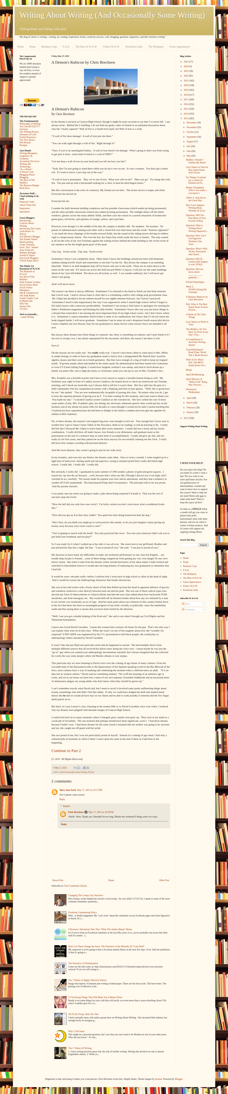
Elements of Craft (28, 134)
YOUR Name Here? (29, 260)
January (190, 412)
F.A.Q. (66, 46)
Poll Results (25, 142)
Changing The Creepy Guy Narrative (85, 895)
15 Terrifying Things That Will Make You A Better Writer (95, 997)
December (192, 122)
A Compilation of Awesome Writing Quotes (195, 342)
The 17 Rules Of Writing (80, 1048)
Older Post (164, 880)
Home (20, 46)
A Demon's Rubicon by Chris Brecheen (197, 298)
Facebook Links (134, 46)
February (191, 407)
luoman (158, 1079)
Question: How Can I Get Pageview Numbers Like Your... (196, 239)
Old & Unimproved (29, 293)
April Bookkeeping (195, 374)
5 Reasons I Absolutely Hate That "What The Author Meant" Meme (100, 929)
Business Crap (49, 46)
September (192, 137)
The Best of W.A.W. (86, 46)
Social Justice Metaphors (26, 288)
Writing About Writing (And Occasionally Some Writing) (112, 15)
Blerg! (189, 370)
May (189, 156)
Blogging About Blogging (27, 176)
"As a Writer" (26, 169)
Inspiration (25, 208)
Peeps (33, 46)
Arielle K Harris (27, 255)
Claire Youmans (27, 244)
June (189, 151)
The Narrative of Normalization (83, 963)
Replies (66, 806)
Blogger (178, 1079)
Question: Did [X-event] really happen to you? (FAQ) (197, 262)
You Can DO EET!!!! (30, 126)
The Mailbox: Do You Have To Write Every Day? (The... (197, 332)
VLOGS (24, 309)
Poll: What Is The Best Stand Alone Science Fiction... (197, 307)
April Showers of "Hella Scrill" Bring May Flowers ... (196, 382)
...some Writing (27, 317)
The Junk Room (27, 295)
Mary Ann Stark (68, 790)
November (192, 127)
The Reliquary (156, 46)
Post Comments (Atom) (75, 886)
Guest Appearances (179, 46)
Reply (62, 799)
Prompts (24, 145)
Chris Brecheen (76, 812)
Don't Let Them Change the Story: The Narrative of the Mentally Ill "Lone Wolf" (106, 946)
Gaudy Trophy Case (29, 298)
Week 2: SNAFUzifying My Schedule (196, 289)
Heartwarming (26, 242)
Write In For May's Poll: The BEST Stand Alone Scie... (196, 362)
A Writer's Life (27, 172)
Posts (186, 604)
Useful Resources (28, 137)
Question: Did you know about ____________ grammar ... (194, 273)
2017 (186, 99)
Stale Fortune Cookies (30, 282)
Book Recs (25, 188)
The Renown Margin (29, 185)
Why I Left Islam (76, 1031)
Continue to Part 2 (66, 750)
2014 (186, 113)
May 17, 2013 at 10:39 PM (100, 812)
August (190, 141)
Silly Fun (24, 303)
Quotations (25, 211)
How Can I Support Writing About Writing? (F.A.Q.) (195, 208)
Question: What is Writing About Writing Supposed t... (197, 228)
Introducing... (26, 220)
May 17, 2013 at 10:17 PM (89, 790)
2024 (186, 66)
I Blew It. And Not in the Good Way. (196, 199)
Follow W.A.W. (111, 46)
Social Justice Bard (29, 285)
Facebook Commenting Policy (82, 912)
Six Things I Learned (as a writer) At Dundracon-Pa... (196, 180)
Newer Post (57, 880)
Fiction (91, 772)
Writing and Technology (25, 165)
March (190, 402)
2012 (186, 418)
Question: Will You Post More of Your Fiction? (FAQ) (196, 218)
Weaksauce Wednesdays (193, 390)
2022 (186, 75)
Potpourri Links (27, 202)
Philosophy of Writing (30, 124)
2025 (186, 61)
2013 (186, 118)
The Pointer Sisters (29, 239)
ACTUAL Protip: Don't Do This (83, 1014)
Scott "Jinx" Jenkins (29, 247)
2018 (186, 95)
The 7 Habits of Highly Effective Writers (87, 980)
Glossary (24, 129)
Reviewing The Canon (30, 228)
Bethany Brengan (28, 252)
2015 (186, 109)
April (189, 398)
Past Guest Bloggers (29, 258)
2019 (186, 90)
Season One (25, 306)
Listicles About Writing (27, 224)
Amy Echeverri (27, 250)
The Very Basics (27, 140)
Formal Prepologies (195, 282)
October (191, 132)
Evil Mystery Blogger (30, 236)
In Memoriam (26, 301)
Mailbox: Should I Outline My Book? (196, 161)
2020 (186, 85)
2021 (186, 80)
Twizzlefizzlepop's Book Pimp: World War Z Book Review (197, 352)
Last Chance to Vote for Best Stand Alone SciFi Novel (197, 170)
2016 (186, 104)
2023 (186, 71)
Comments (188, 609)
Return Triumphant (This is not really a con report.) (196, 190)
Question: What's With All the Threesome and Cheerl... (196, 251)
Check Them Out (28, 205)
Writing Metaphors (28, 153)
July (189, 146)
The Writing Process (29, 132)
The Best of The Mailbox (27, 181)
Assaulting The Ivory (30, 161)
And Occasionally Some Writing (73, 772)
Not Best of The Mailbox (27, 278)
